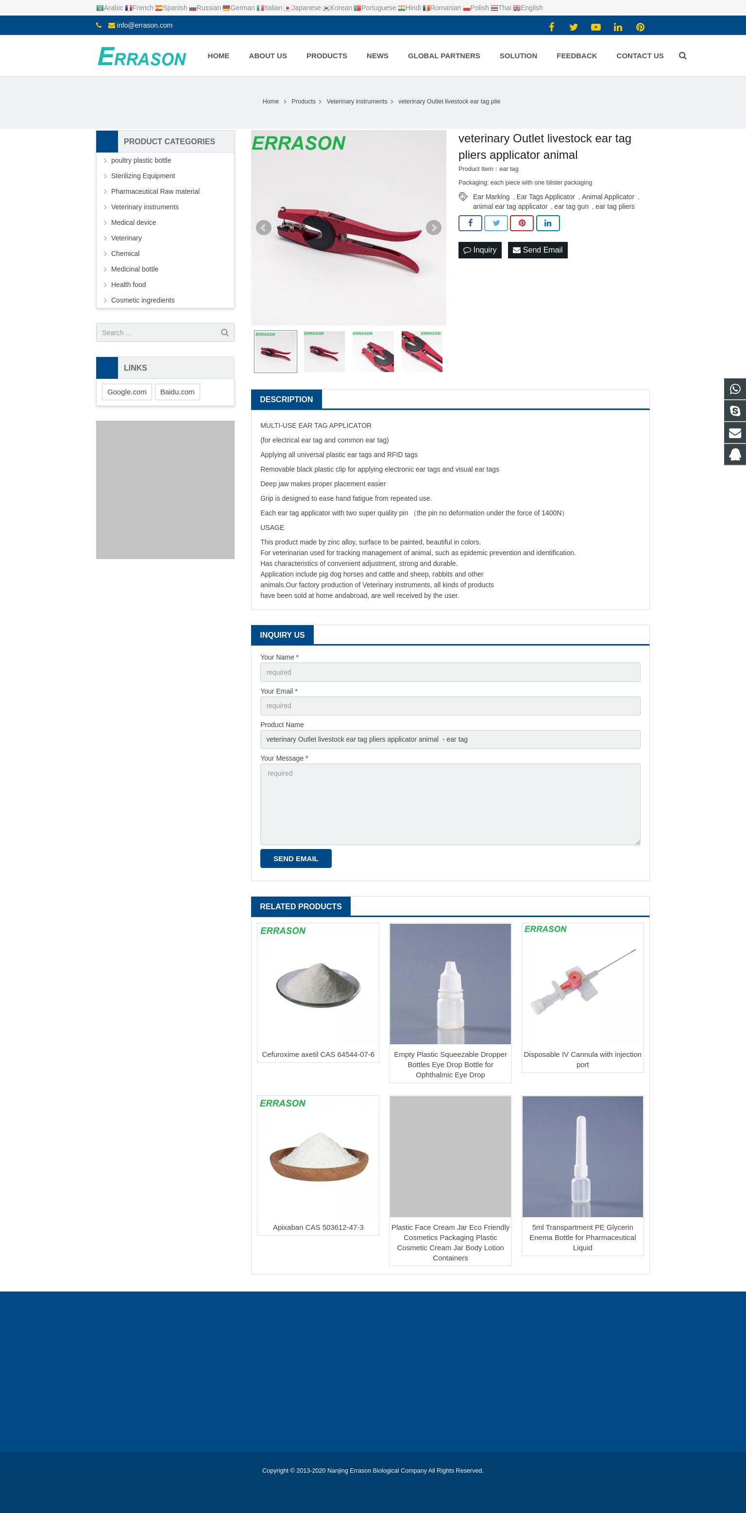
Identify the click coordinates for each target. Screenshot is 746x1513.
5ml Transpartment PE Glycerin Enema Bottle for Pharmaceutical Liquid (582, 1237)
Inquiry (479, 250)
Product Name (282, 725)
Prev (263, 228)
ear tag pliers (615, 206)
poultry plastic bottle (141, 160)
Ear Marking (491, 197)
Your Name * (279, 657)
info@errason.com (145, 25)
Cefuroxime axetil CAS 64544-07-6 (318, 1054)
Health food (128, 285)
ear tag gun (571, 206)
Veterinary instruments (396, 585)
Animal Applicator (608, 197)
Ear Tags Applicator (546, 197)
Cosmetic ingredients (143, 300)
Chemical (125, 253)
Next (433, 228)
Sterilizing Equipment (143, 176)
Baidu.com (177, 392)
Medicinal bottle (134, 269)
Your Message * (284, 758)
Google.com (127, 392)
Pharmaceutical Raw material (155, 191)
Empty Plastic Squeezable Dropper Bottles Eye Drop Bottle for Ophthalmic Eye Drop (450, 1064)
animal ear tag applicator (510, 206)
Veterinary (126, 238)
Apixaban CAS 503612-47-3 (318, 1227)
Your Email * (279, 691)
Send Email (537, 250)
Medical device (133, 222)
